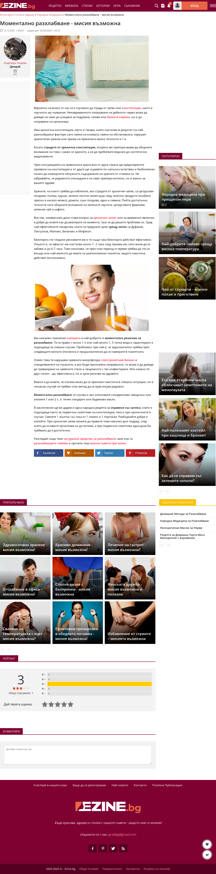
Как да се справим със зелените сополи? (182, 478)
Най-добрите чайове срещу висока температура (187, 246)
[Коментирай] (78, 754)
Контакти (140, 785)
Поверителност (112, 869)
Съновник (132, 6)
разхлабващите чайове (51, 443)
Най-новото (120, 785)
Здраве (29, 14)
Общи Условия (89, 869)
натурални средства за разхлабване (90, 439)
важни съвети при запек (108, 443)
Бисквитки (133, 869)
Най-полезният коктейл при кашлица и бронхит (184, 433)
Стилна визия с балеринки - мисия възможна (72, 589)
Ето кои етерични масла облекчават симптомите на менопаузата (187, 384)
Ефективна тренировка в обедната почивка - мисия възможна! (76, 633)
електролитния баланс (118, 360)
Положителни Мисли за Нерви (181, 528)
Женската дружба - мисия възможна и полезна (125, 589)
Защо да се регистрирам (89, 785)
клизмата (74, 338)
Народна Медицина (50, 14)
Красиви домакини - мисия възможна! (73, 547)
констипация (131, 108)
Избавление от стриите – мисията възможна (129, 636)
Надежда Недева (15, 63)
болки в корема (118, 117)
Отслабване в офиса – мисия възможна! (23, 592)
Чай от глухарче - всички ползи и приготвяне (184, 292)
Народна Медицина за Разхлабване (184, 521)
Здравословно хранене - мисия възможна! (25, 547)
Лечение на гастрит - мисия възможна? (127, 547)
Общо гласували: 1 (21, 693)
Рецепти (55, 6)
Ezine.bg (5, 14)
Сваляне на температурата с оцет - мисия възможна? (24, 633)
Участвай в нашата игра (50, 785)
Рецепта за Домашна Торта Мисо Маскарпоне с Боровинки (182, 536)
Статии (87, 6)
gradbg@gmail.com (122, 834)
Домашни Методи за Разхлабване (183, 514)
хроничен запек (105, 217)
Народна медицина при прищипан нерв (183, 197)
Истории (103, 6)
